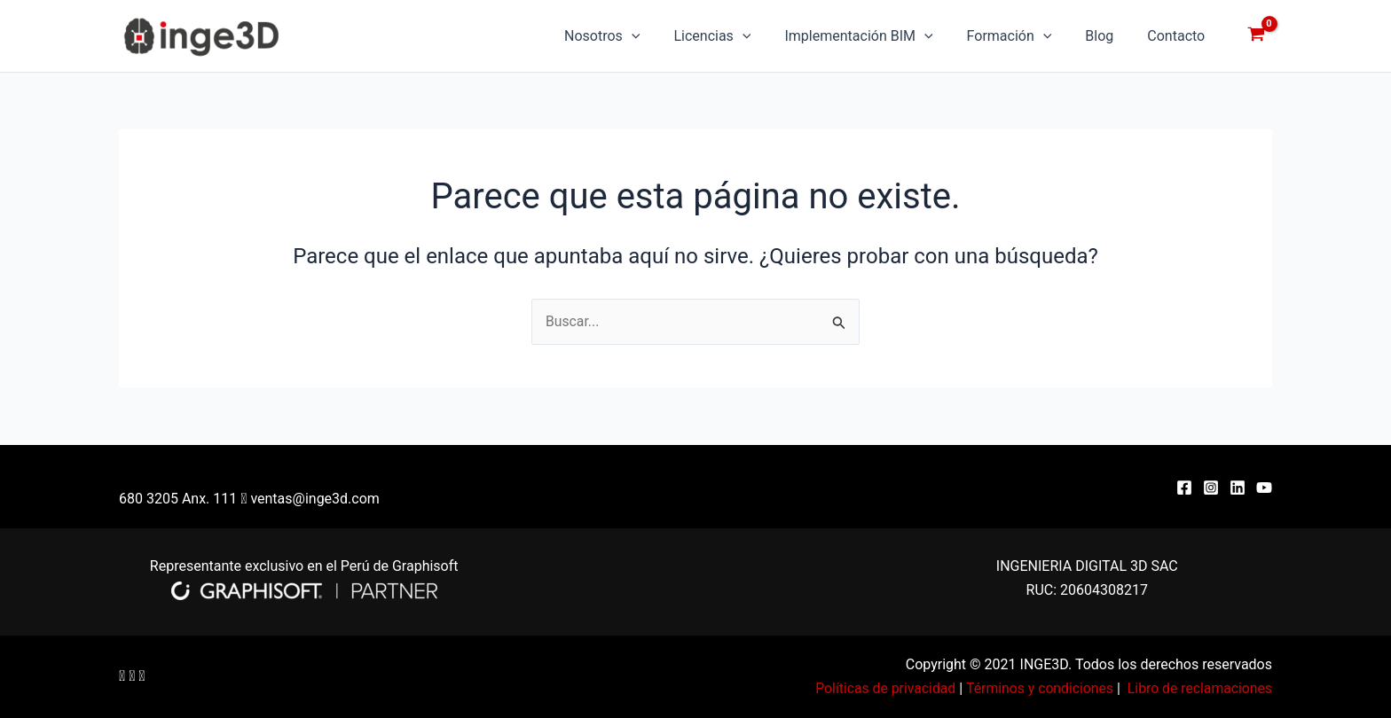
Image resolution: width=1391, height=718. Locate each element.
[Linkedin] (1238, 488)
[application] (661, 36)
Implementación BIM (877, 36)
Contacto (1178, 35)
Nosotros (631, 36)
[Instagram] (1211, 488)
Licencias (735, 36)
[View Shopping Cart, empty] (1255, 36)
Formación (1022, 36)
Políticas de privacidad (880, 688)
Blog (1107, 35)
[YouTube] (1264, 488)
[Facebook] (1184, 488)
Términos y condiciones (1037, 688)
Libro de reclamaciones (1198, 688)
